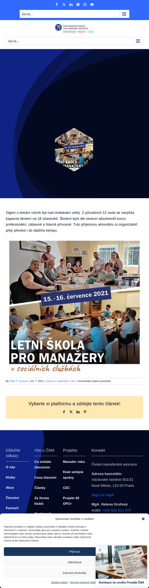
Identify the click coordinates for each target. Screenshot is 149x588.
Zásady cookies (59, 582)
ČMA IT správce (19, 381)
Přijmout (74, 551)
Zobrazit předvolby (74, 572)
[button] (143, 519)
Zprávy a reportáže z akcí (61, 381)
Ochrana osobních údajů (83, 582)
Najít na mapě (103, 495)
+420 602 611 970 (116, 510)
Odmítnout (74, 562)
